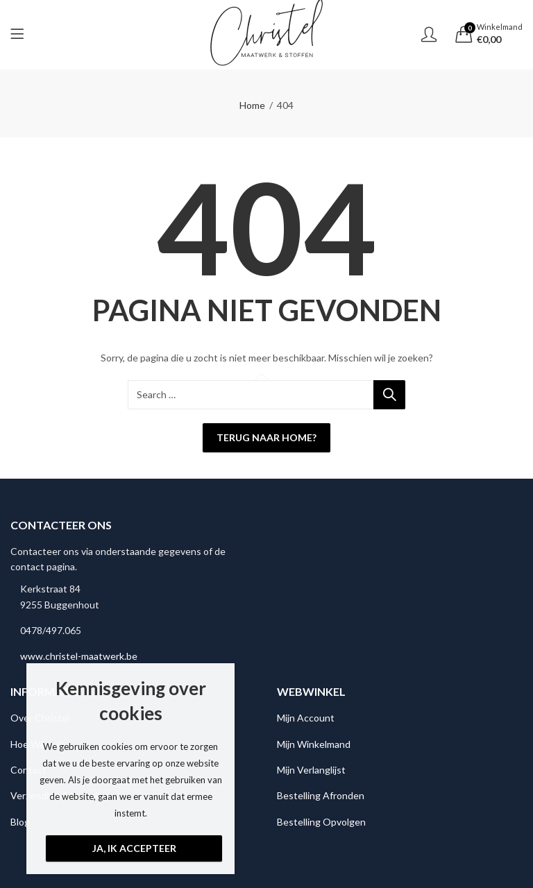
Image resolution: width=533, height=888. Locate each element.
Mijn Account (306, 718)
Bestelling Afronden (320, 795)
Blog (20, 822)
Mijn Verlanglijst (311, 770)
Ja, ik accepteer (134, 848)
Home (252, 105)
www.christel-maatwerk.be (78, 656)
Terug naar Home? (266, 437)
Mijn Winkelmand (313, 744)
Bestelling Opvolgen (321, 822)
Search (389, 394)
